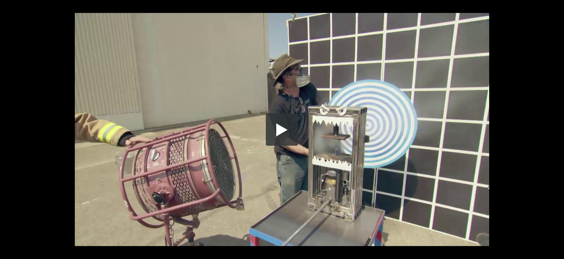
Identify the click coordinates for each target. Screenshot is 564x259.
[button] (282, 129)
